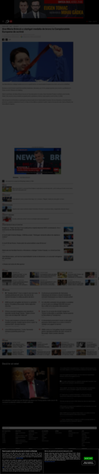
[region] (49, 461)
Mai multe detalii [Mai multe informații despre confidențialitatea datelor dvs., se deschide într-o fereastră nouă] (19, 458)
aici (3, 467)
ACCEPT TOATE (88, 458)
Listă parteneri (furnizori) (49, 461)
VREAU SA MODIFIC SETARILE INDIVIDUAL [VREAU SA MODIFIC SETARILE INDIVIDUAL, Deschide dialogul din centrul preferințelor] (88, 463)
